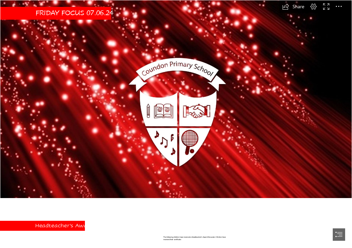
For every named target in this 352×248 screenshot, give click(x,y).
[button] (293, 6)
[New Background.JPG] (176, 99)
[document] (176, 124)
